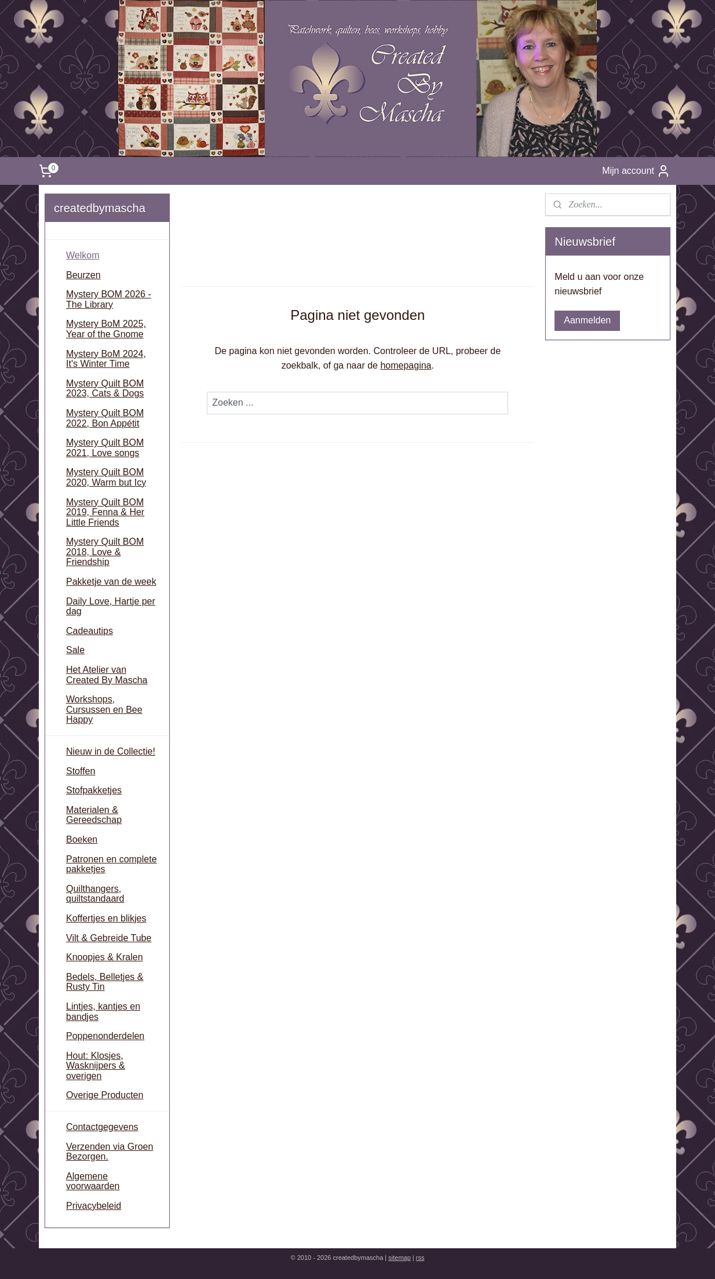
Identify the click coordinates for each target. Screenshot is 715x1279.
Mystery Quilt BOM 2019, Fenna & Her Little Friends (105, 512)
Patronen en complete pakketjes (111, 864)
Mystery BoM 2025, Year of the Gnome (106, 329)
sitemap (399, 1257)
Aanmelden (587, 320)
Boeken (81, 839)
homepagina (405, 365)
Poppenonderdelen (105, 1036)
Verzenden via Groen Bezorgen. (109, 1152)
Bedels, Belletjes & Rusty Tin (104, 982)
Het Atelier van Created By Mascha (107, 675)
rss (420, 1257)
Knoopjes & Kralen (104, 957)
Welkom (83, 255)
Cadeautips (89, 631)
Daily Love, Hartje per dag (110, 606)
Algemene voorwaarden (93, 1181)
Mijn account (636, 171)
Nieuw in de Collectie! (110, 751)
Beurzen (83, 275)
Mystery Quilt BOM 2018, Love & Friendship (105, 552)
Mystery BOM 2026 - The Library (108, 299)
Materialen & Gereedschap (94, 815)
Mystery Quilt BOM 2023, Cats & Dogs (105, 388)
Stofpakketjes (94, 790)
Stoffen (80, 771)
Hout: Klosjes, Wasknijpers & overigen (95, 1066)
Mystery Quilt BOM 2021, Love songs (105, 448)
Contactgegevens (102, 1127)
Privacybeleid (93, 1206)
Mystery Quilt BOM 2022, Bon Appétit (105, 418)
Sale (75, 650)
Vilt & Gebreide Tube (108, 938)
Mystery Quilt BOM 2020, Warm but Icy (106, 477)
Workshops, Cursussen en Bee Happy (104, 709)
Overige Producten (104, 1095)
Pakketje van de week (111, 581)
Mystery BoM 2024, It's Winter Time (106, 359)
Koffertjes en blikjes (106, 918)
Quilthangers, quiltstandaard (95, 894)
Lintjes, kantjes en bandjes (103, 1011)
